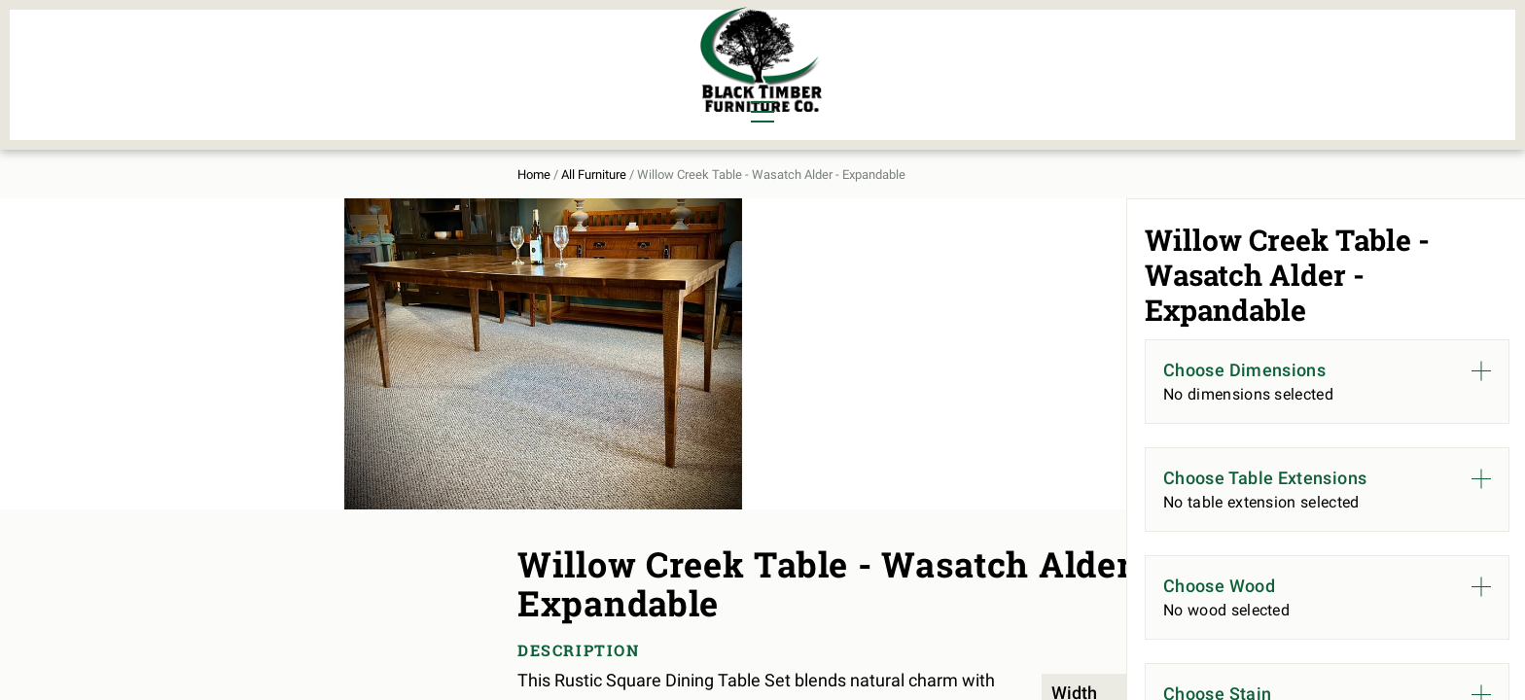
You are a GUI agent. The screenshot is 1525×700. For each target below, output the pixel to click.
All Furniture (969, 64)
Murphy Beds (526, 50)
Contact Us (1207, 64)
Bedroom (402, 50)
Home (288, 157)
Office (391, 83)
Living (297, 83)
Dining (298, 50)
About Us (1095, 64)
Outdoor (508, 83)
